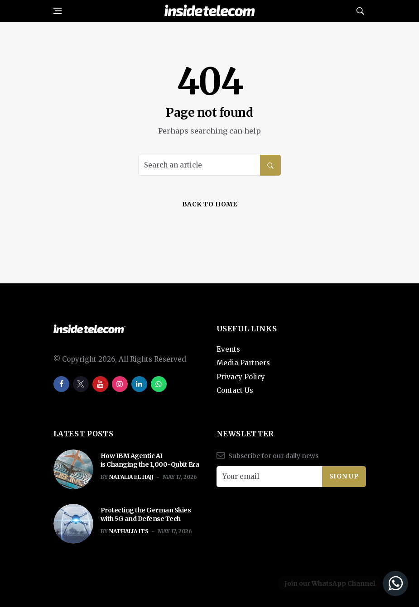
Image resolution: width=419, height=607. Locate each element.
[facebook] (61, 384)
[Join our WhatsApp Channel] (341, 583)
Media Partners (243, 362)
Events (228, 349)
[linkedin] (139, 384)
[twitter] (81, 384)
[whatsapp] (159, 384)
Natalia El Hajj (131, 476)
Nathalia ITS (129, 531)
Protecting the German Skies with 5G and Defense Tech (146, 514)
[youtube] (100, 384)
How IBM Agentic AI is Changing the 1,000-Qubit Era (150, 460)
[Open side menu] (57, 10)
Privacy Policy (241, 377)
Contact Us (235, 390)
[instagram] (120, 384)
